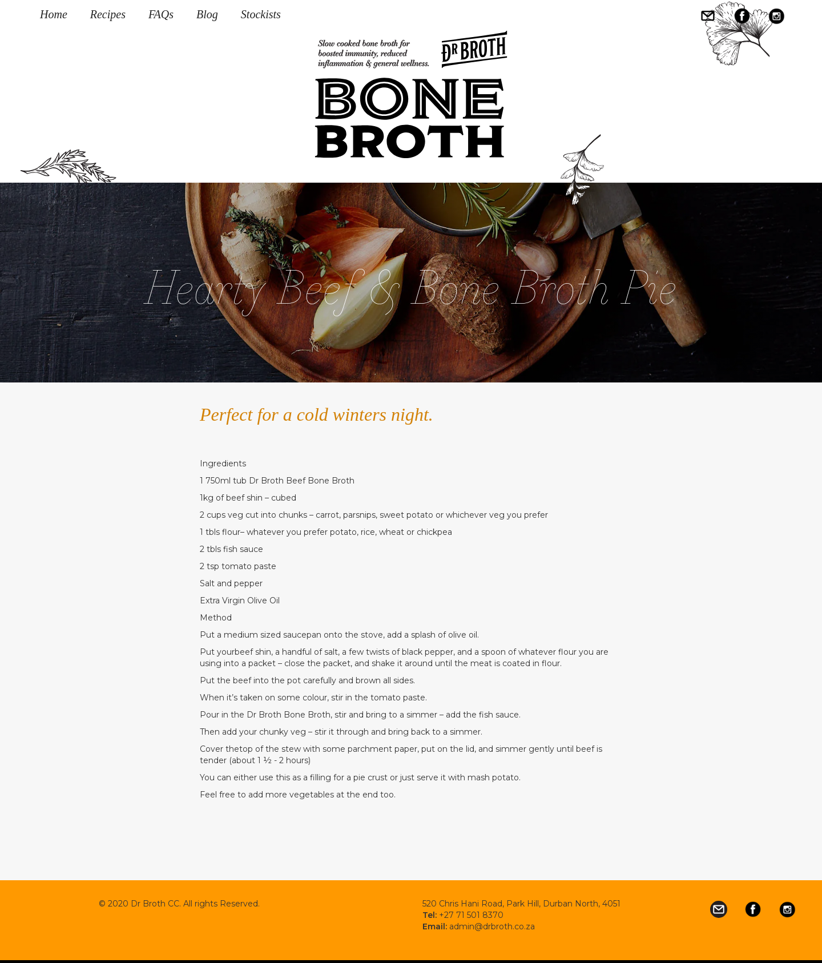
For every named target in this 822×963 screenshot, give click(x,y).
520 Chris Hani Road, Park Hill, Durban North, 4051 (521, 903)
